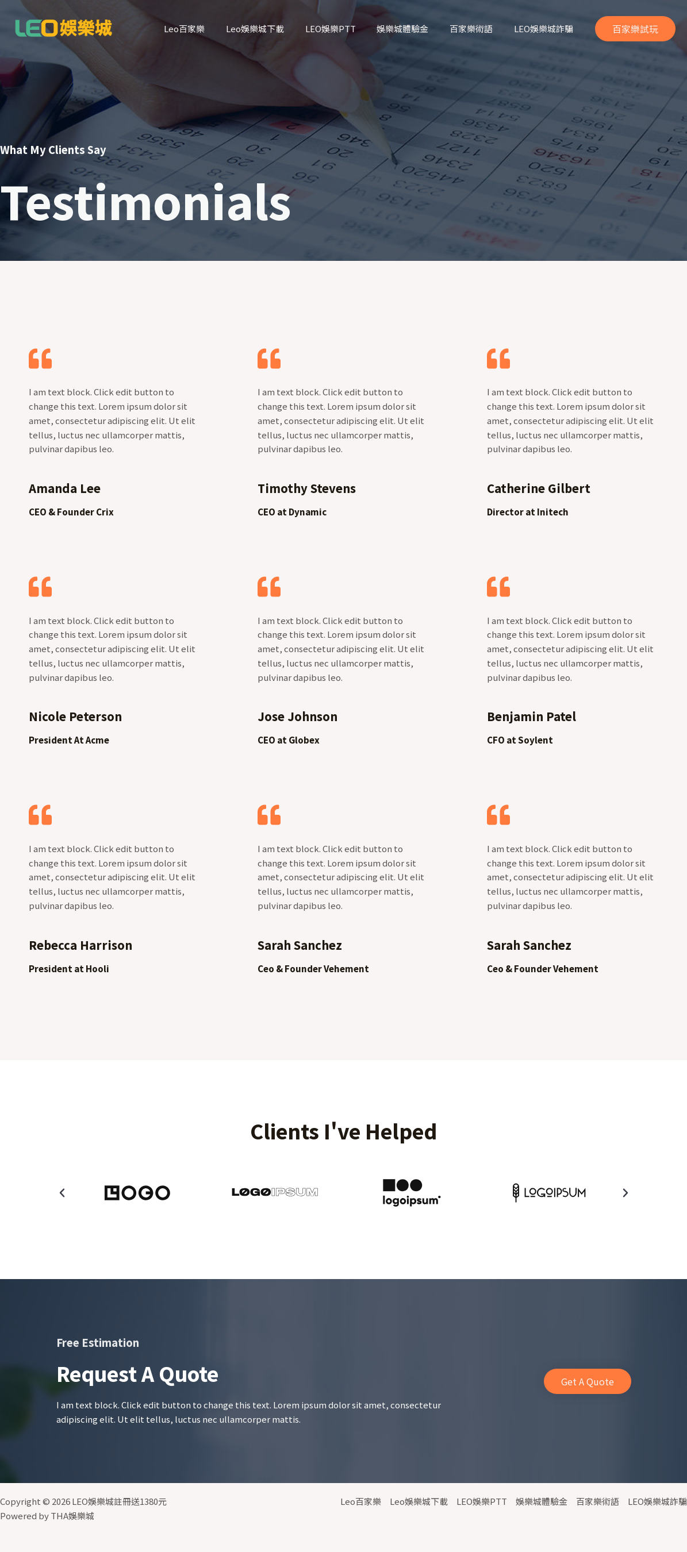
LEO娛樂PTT (343, 28)
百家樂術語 (476, 28)
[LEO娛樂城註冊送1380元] (63, 27)
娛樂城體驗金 (412, 28)
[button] (62, 1193)
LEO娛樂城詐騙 (545, 28)
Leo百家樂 (205, 28)
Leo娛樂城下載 (272, 28)
